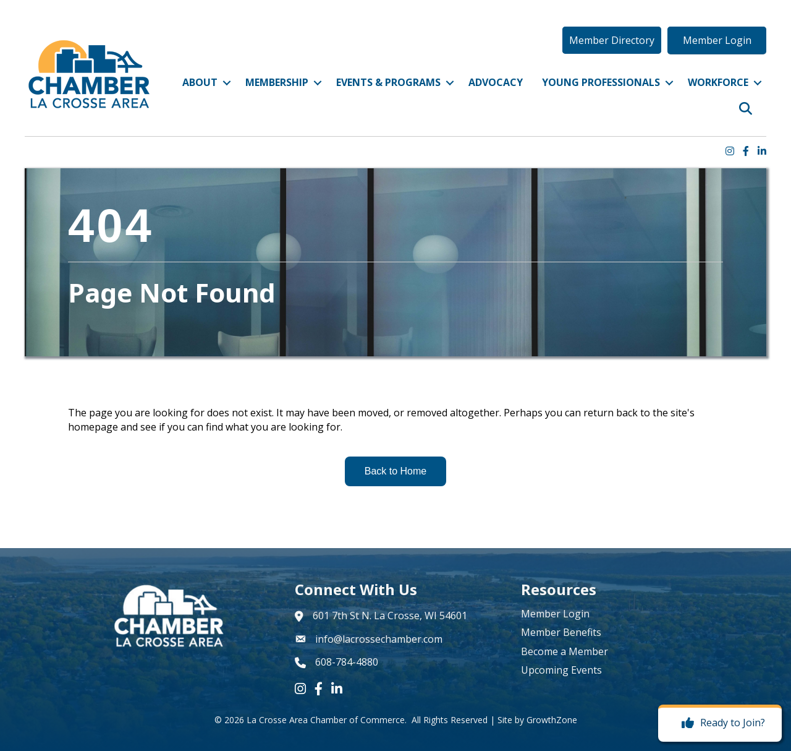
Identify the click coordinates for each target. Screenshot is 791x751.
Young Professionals (601, 82)
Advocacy (495, 82)
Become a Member (564, 651)
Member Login (555, 613)
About (200, 82)
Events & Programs (388, 82)
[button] (611, 40)
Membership (276, 82)
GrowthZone (552, 720)
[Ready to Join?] (720, 723)
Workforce (718, 82)
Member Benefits (561, 632)
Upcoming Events (561, 670)
